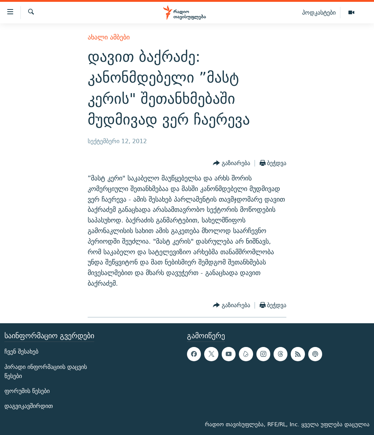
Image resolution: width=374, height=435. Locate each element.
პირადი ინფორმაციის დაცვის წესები (45, 371)
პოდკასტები (319, 12)
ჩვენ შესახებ (21, 351)
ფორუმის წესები (27, 391)
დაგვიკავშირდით (28, 406)
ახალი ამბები (109, 37)
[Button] (231, 163)
